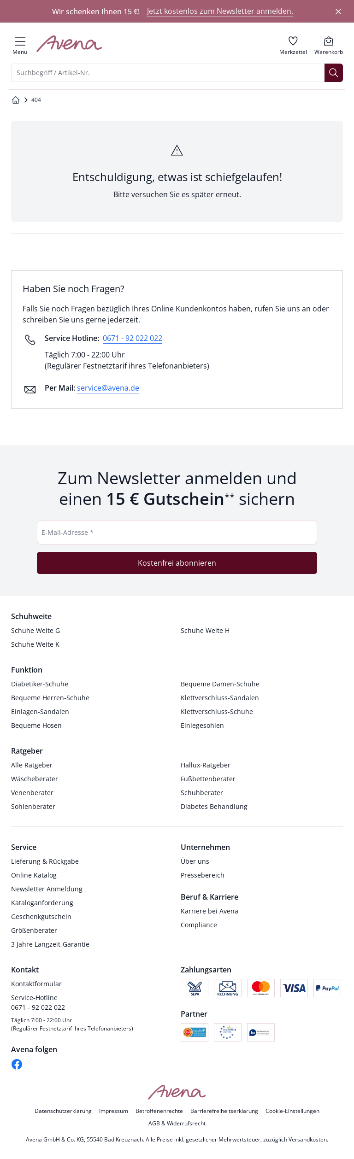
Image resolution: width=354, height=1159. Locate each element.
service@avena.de (108, 388)
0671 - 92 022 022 (132, 338)
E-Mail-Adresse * (67, 532)
